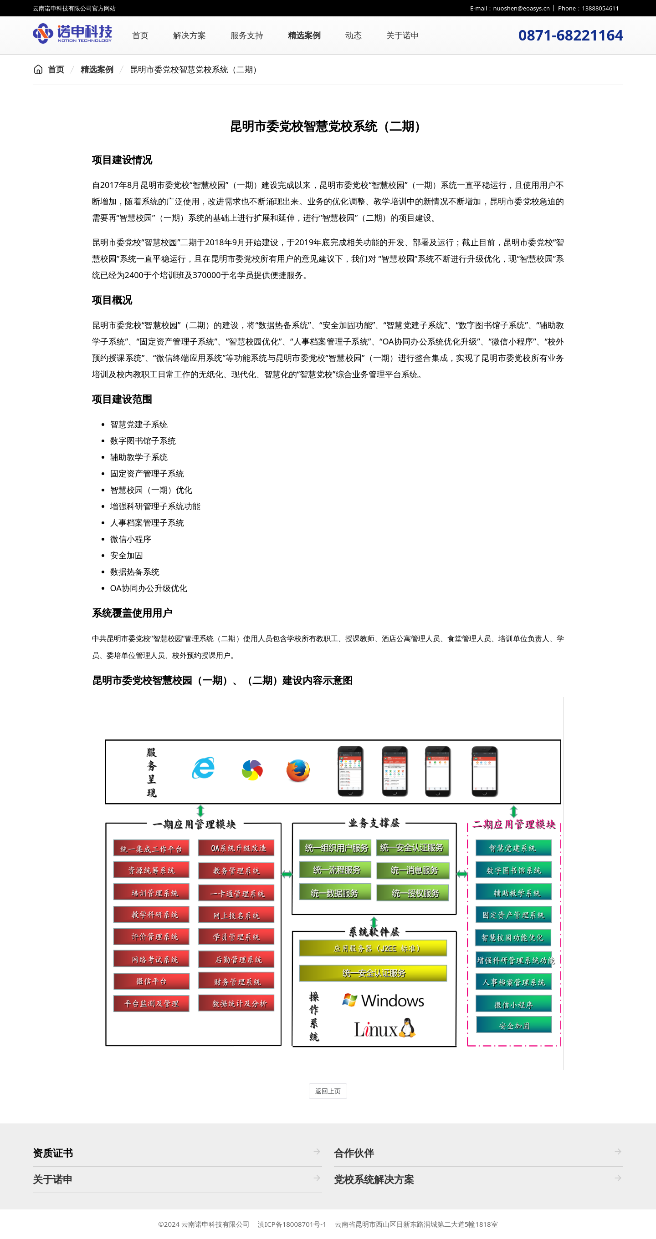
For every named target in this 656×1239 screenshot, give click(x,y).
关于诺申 (402, 35)
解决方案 (189, 35)
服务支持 (247, 35)
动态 (353, 35)
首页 (140, 35)
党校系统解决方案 (478, 1179)
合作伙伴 (478, 1152)
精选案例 (304, 35)
